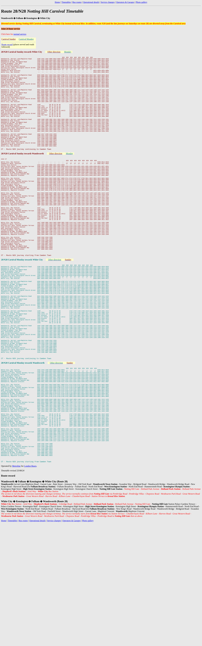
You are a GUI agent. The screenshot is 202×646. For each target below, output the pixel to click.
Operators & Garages (125, 2)
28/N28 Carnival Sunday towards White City (22, 52)
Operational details (91, 2)
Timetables (66, 2)
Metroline (16, 571)
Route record (7, 44)
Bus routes (77, 2)
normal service (20, 34)
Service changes (108, 2)
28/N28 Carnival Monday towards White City (22, 312)
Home (57, 2)
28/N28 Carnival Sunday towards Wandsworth (22, 179)
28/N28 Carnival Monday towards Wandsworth (23, 442)
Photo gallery (141, 2)
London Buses (30, 571)
